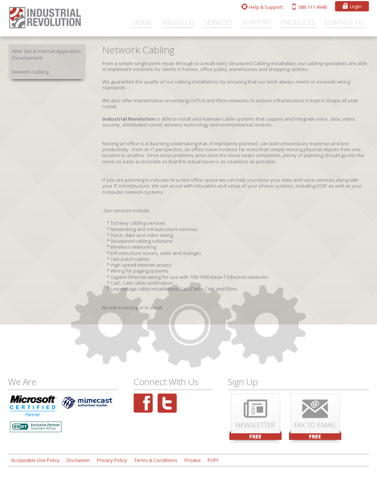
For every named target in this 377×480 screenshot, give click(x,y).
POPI (213, 460)
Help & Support (266, 7)
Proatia (192, 460)
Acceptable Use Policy (35, 460)
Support (256, 22)
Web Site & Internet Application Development (46, 54)
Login (356, 6)
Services (218, 22)
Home (142, 22)
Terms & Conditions (155, 460)
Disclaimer (78, 460)
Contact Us (344, 22)
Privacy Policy (112, 460)
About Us (178, 22)
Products (298, 22)
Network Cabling (30, 71)
